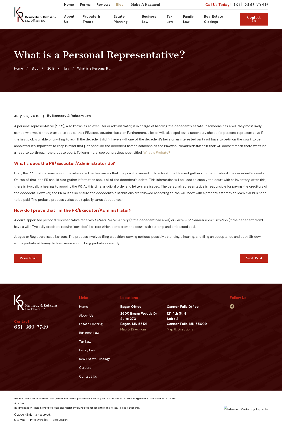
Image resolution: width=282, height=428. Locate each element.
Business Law (89, 333)
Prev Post (28, 258)
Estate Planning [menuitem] (121, 19)
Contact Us (254, 19)
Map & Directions (133, 329)
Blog (119, 4)
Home (69, 4)
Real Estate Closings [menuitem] (213, 19)
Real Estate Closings (95, 359)
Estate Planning (91, 324)
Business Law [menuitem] (149, 19)
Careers (85, 367)
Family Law (87, 350)
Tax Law (85, 341)
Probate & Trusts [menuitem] (91, 19)
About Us (86, 315)
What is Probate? (156, 152)
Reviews (103, 4)
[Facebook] (232, 306)
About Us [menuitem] (69, 19)
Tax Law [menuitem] (170, 19)
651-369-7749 (251, 4)
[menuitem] (20, 420)
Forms (85, 4)
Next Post (253, 258)
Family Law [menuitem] (188, 19)
